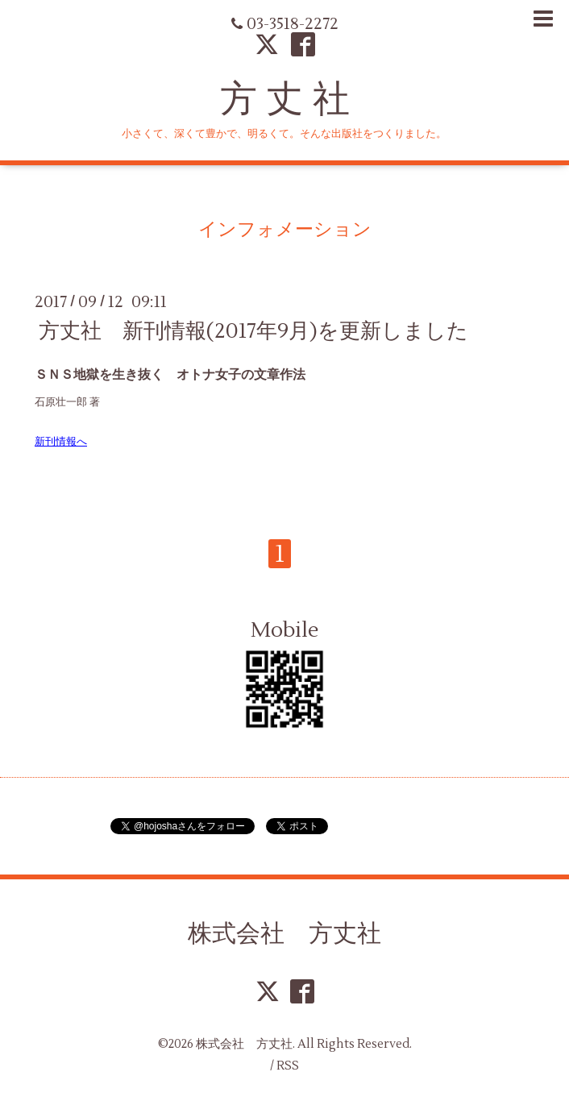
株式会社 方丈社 (284, 933)
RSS (287, 1066)
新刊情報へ (61, 441)
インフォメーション (285, 229)
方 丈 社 (285, 98)
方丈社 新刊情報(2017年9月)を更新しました (253, 330)
